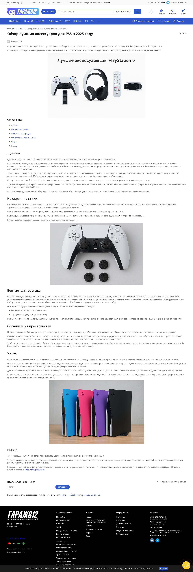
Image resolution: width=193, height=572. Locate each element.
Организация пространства (23, 137)
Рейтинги (90, 526)
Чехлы (14, 141)
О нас (33, 2)
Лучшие (14, 125)
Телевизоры (61, 541)
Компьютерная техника (66, 551)
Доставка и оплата (56, 2)
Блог (20, 28)
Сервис (89, 532)
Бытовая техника (63, 547)
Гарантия (71, 2)
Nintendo (77, 21)
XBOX (67, 21)
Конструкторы (62, 534)
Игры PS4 (41, 21)
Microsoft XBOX (62, 520)
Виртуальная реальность (67, 530)
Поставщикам (122, 534)
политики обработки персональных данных (80, 495)
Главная (10, 28)
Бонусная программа (93, 2)
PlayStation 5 (15, 21)
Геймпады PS (55, 21)
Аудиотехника (62, 554)
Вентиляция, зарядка (21, 133)
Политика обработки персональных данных (96, 521)
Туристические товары (66, 558)
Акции (79, 2)
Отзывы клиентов (94, 529)
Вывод (14, 146)
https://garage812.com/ (35, 469)
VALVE (58, 527)
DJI (86, 21)
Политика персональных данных (19, 549)
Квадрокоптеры (63, 537)
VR (92, 21)
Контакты (42, 2)
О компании (121, 520)
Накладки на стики (19, 129)
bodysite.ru (22, 553)
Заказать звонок (178, 2)
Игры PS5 (28, 21)
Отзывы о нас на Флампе (16, 538)
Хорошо (163, 568)
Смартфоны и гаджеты (66, 544)
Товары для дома (63, 561)
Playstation (60, 517)
